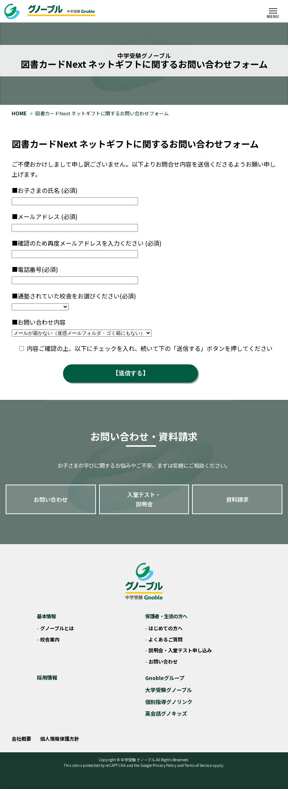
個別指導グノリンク (168, 701)
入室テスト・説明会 (144, 499)
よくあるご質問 (165, 639)
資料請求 (237, 499)
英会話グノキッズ (166, 713)
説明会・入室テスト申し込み (180, 650)
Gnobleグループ (164, 678)
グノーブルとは (57, 628)
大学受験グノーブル (168, 690)
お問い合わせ (51, 499)
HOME (19, 113)
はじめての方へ (165, 628)
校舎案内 (50, 639)
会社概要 (21, 738)
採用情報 (47, 677)
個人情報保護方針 (59, 738)
